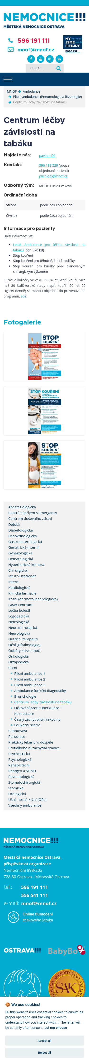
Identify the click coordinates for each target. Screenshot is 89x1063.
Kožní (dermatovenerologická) (33, 598)
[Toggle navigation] (8, 79)
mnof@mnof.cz (36, 50)
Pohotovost (17, 730)
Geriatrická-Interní (23, 547)
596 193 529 (48, 165)
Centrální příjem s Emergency (32, 512)
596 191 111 (34, 41)
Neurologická (19, 633)
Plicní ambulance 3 (29, 684)
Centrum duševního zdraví (30, 518)
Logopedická (18, 616)
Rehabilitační (19, 765)
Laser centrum (20, 604)
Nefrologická (18, 621)
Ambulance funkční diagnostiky (40, 690)
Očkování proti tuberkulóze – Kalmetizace (38, 710)
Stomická (15, 788)
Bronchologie (25, 696)
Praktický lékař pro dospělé (30, 742)
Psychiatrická (19, 753)
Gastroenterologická (25, 541)
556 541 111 (34, 895)
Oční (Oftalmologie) (24, 644)
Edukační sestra (27, 725)
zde (23, 296)
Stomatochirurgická (24, 782)
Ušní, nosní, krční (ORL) (27, 799)
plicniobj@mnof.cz (53, 176)
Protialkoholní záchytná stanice (34, 747)
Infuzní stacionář (22, 576)
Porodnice (16, 736)
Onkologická (18, 656)
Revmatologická (21, 776)
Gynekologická (20, 553)
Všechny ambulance (24, 805)
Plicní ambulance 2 (29, 679)
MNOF (12, 91)
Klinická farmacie (22, 593)
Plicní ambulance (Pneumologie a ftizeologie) (47, 96)
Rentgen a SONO (22, 770)
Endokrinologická (22, 535)
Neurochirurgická (22, 627)
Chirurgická (17, 570)
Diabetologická (20, 530)
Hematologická (20, 558)
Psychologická (19, 759)
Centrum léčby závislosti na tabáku (43, 702)
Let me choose (55, 1028)
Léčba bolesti (19, 610)
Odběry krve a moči (24, 650)
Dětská (14, 524)
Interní (13, 581)
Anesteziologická (22, 507)
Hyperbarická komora (26, 564)
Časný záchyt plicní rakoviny (37, 719)
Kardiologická (19, 587)
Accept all (44, 1040)
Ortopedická (18, 661)
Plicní (12, 667)
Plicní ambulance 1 (29, 673)
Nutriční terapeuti (23, 639)
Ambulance (31, 91)
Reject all (44, 1052)
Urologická (17, 793)
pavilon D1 (47, 155)
